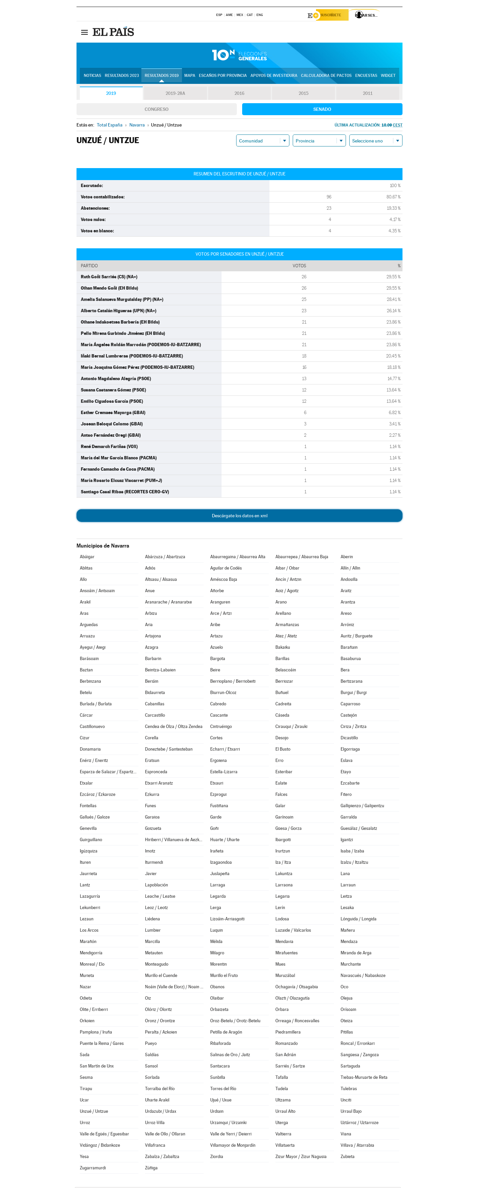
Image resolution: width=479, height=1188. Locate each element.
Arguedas (89, 625)
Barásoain (89, 659)
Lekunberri (90, 908)
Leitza (346, 897)
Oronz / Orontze (160, 1021)
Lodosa (282, 919)
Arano (281, 602)
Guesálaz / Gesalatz (359, 829)
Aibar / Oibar (287, 569)
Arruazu (87, 636)
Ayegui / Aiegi (92, 648)
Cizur (84, 738)
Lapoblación (156, 885)
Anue (150, 591)
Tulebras (349, 1089)
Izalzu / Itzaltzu (354, 863)
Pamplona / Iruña (96, 1033)
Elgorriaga (350, 750)
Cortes (216, 738)
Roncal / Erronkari (358, 1044)
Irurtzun (282, 851)
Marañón (88, 942)
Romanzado (286, 1044)
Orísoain (348, 1010)
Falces (281, 795)
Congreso (157, 110)
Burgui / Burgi (354, 693)
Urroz (85, 1123)
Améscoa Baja (223, 580)
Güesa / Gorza (288, 829)
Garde (216, 818)
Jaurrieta (88, 874)
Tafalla (281, 1078)
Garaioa (152, 818)
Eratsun (152, 761)
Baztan (86, 670)
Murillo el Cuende (161, 976)
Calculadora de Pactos (326, 77)
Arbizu (151, 614)
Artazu (216, 636)
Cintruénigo (221, 727)
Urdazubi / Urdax (160, 1112)
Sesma (86, 1078)
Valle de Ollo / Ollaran (165, 1134)
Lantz (85, 885)
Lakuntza (283, 874)
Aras (84, 614)
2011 (368, 94)
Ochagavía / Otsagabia (296, 987)
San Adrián (285, 1055)
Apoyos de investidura (273, 77)
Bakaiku (282, 648)
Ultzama (283, 1100)
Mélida (216, 942)
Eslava (347, 761)
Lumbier (153, 931)
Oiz (148, 999)
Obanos (217, 987)
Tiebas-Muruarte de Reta (364, 1078)
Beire (215, 670)
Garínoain (284, 818)
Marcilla (152, 942)
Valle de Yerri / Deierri (230, 1134)
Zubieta (348, 1157)
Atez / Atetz (286, 636)
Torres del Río (223, 1089)
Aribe (215, 625)
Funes (150, 806)
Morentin (218, 965)
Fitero (346, 795)
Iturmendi (154, 863)
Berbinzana (90, 682)
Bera (345, 670)
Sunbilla (217, 1078)
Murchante (351, 965)
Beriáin (151, 682)
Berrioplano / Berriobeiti (232, 682)
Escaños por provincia (223, 77)
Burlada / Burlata (96, 704)
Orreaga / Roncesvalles (297, 1021)
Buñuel (281, 693)
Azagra (151, 648)
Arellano (283, 614)
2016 (239, 94)
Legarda (218, 897)
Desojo (281, 738)
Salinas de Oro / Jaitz (230, 1055)
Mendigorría (91, 953)
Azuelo (216, 648)
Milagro (217, 953)
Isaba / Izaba (352, 851)
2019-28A (175, 94)
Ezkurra (152, 795)
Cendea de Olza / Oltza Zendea (174, 727)
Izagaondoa (221, 863)
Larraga (217, 885)
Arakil (85, 602)
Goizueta (153, 829)
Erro (279, 761)
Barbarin (153, 659)
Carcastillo (155, 716)
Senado (322, 110)
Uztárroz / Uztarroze (360, 1123)
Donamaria (90, 750)
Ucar (84, 1100)
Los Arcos (89, 931)
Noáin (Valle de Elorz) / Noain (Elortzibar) (174, 987)
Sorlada (152, 1078)
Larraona (284, 885)
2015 (303, 94)
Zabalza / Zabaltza (162, 1157)
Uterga (281, 1123)
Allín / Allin (350, 569)
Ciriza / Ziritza (354, 727)
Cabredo (218, 704)
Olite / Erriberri (94, 1010)
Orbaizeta (219, 1010)
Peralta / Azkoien (161, 1033)
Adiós (150, 569)
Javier (151, 874)
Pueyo (151, 1044)
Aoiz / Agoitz (287, 591)
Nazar (85, 987)
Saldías (152, 1055)
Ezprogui (218, 795)
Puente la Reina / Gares (102, 1044)
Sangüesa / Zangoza (360, 1055)
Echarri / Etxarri (225, 750)
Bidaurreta (155, 693)
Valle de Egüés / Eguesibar (104, 1134)
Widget (388, 77)
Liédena (152, 919)
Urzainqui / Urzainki (228, 1123)
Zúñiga (151, 1168)
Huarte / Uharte (225, 840)
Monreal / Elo (92, 965)
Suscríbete (334, 15)
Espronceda (156, 772)
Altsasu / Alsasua (161, 580)
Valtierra (283, 1134)
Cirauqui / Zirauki (291, 727)
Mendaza (349, 942)
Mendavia (284, 942)
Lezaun (86, 919)
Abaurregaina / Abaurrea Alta (237, 557)
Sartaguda (350, 1067)
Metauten (154, 953)
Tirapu (86, 1089)
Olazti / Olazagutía (292, 999)
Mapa (189, 77)
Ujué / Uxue (221, 1100)
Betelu (86, 693)
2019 (111, 94)
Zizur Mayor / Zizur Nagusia (301, 1157)
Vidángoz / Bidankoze (100, 1146)
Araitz (346, 591)
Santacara (220, 1067)
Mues (280, 965)
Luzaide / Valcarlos (293, 931)
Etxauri (216, 784)
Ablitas (86, 569)
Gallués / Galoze (95, 818)
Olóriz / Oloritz (158, 1010)
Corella (151, 738)
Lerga (215, 908)
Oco (344, 987)
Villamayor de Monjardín (232, 1146)
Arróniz (347, 625)
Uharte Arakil (157, 1100)
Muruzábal (285, 976)
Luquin (216, 931)
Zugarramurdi (93, 1168)
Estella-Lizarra (224, 772)
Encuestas (366, 77)
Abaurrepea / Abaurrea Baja (301, 557)
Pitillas (347, 1033)
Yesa (84, 1157)
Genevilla (88, 829)
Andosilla (349, 580)
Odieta (86, 999)
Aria (149, 625)
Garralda (349, 818)
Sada (84, 1055)
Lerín (280, 908)
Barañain (349, 648)
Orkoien (87, 1021)
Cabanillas (154, 704)
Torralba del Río (160, 1089)
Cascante (219, 716)
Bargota (217, 659)
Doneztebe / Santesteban (169, 750)
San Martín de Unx (97, 1067)
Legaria (282, 897)
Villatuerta (285, 1146)
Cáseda (282, 716)
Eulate (281, 784)
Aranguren (220, 602)
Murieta (87, 976)
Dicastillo (349, 738)
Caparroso (350, 704)
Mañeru (348, 931)
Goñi (214, 829)
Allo (83, 580)
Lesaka (347, 908)
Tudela (281, 1089)
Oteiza (347, 1021)
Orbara (282, 1010)
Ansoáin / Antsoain (97, 591)
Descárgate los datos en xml (239, 516)
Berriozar (284, 682)
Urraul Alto (285, 1112)
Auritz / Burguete (357, 636)
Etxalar (86, 784)
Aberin (347, 557)
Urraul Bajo (351, 1112)
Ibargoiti (283, 840)
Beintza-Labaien (160, 670)
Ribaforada (220, 1044)
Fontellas (88, 806)
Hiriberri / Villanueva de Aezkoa (174, 840)
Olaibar (217, 999)
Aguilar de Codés (226, 569)
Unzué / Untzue (94, 1112)
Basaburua (351, 659)
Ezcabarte (350, 784)
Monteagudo (156, 965)
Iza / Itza (283, 863)
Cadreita (283, 704)
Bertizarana (352, 682)
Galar (280, 806)
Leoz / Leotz (156, 908)
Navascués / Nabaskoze (363, 976)
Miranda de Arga (356, 953)
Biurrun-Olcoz (223, 693)
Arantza (348, 602)
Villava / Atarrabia (357, 1146)
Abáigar (87, 557)
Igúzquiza (88, 851)
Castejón (349, 716)
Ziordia (216, 1157)
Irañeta (217, 851)
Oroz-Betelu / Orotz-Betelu (235, 1021)
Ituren (85, 863)
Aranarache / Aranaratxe (168, 602)
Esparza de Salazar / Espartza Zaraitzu (109, 772)
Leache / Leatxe (160, 897)
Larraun (348, 885)
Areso (346, 614)
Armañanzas (287, 625)
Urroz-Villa (155, 1123)
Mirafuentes (286, 953)
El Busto (282, 750)
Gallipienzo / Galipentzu (362, 806)
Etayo (346, 772)
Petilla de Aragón (226, 1033)
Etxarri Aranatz (159, 784)
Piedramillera (288, 1033)
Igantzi (347, 840)
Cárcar (86, 716)
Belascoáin (285, 670)
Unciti (346, 1100)
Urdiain (217, 1112)
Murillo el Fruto (224, 976)
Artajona (153, 636)
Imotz (150, 851)
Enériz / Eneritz (94, 761)
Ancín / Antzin (288, 580)
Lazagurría (90, 897)
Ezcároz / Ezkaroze (97, 795)
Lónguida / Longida (359, 919)
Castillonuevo (92, 727)
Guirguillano (91, 840)
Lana (345, 874)
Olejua (347, 999)
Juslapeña (220, 874)
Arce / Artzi (221, 614)
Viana (346, 1134)
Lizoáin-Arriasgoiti (227, 919)
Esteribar (283, 772)
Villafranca (155, 1146)
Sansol (151, 1067)
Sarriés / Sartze (290, 1067)
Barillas (282, 659)
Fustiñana (219, 806)
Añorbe (217, 591)
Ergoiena (218, 761)
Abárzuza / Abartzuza (165, 557)
